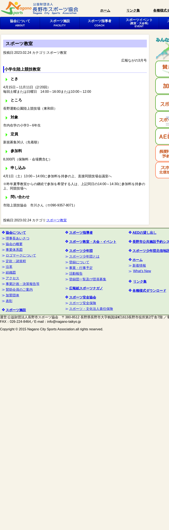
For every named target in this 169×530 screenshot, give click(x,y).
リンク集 (133, 10)
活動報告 (76, 273)
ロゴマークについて (21, 255)
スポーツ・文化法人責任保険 (91, 309)
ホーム (105, 10)
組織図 (11, 272)
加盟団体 (12, 295)
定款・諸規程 (16, 261)
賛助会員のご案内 (19, 289)
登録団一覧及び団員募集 (87, 279)
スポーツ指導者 (99, 23)
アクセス (12, 278)
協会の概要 (14, 244)
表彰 (9, 301)
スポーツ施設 (60, 23)
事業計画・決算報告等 (23, 284)
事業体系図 (14, 250)
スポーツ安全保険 (82, 303)
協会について (20, 23)
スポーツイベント (139, 23)
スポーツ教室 (56, 52)
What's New (142, 271)
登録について (79, 262)
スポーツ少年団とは (84, 256)
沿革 (9, 267)
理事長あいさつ (17, 238)
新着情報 (139, 265)
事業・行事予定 (81, 268)
